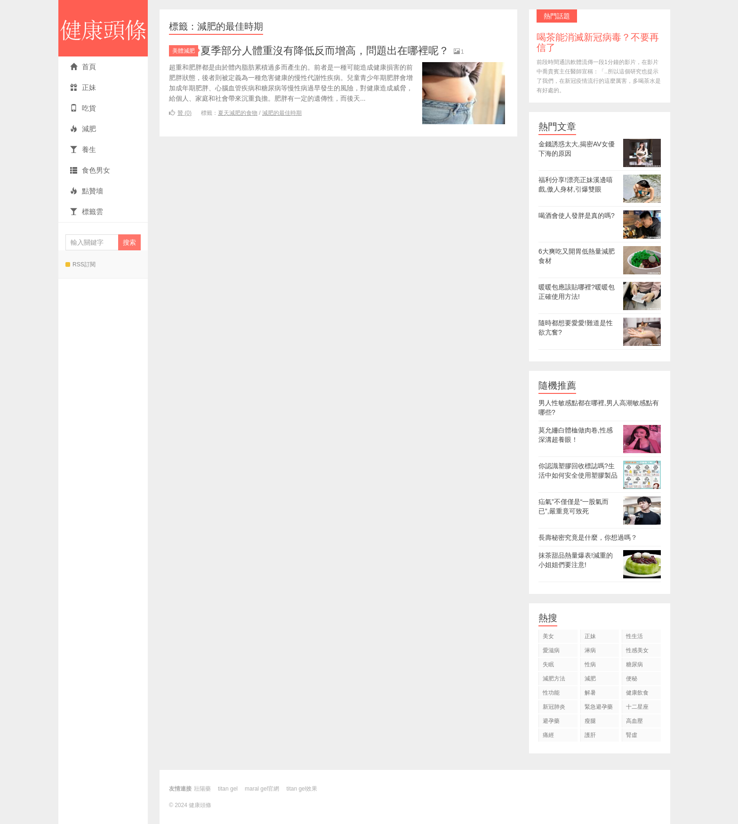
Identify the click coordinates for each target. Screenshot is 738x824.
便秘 (631, 678)
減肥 (83, 129)
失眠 (548, 664)
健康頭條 (103, 28)
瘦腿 (590, 721)
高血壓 (634, 721)
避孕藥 (551, 721)
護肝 (590, 735)
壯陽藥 (202, 788)
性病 (590, 664)
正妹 (83, 87)
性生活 (634, 636)
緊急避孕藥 (599, 707)
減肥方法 (554, 678)
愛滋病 (551, 650)
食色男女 (90, 170)
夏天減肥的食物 (237, 113)
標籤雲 (86, 212)
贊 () (180, 113)
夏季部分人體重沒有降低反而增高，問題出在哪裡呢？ (325, 50)
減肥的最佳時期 (282, 113)
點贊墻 (86, 191)
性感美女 (637, 650)
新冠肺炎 (554, 707)
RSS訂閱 (80, 264)
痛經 (548, 735)
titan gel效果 (301, 788)
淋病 (590, 650)
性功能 (551, 692)
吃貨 (83, 108)
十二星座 (637, 707)
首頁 (83, 67)
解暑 (590, 692)
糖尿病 (634, 664)
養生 (83, 149)
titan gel (228, 788)
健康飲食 (637, 692)
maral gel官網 (262, 788)
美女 (548, 636)
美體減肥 (185, 51)
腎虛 (631, 735)
